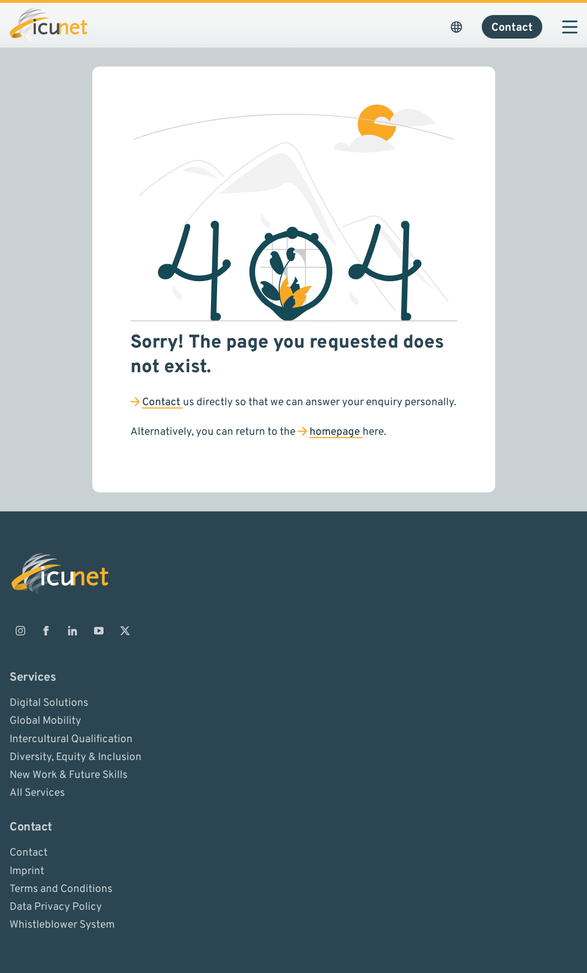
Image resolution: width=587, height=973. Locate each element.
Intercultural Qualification (71, 739)
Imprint (27, 870)
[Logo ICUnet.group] (48, 25)
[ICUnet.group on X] (124, 630)
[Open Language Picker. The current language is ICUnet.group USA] (456, 26)
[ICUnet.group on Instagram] (20, 630)
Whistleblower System (62, 925)
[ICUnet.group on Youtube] (98, 630)
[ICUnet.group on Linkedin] (72, 630)
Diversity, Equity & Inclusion (76, 756)
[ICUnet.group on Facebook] (46, 630)
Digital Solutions (49, 703)
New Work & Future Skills (69, 775)
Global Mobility (45, 721)
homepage (336, 432)
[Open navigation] (569, 27)
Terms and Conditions (61, 888)
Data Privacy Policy (56, 907)
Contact (162, 402)
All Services (37, 793)
